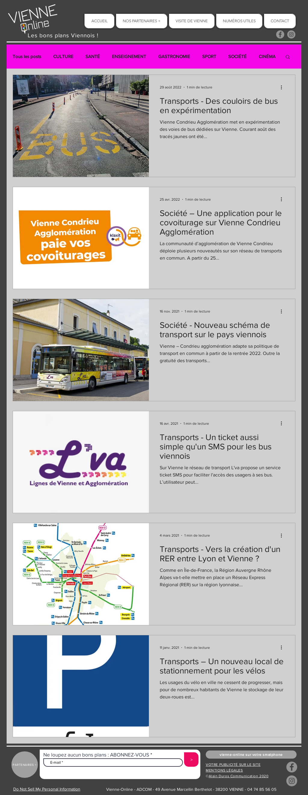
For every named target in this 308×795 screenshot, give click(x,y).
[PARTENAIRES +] (24, 764)
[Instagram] (291, 34)
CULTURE (63, 56)
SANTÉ (92, 56)
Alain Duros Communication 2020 (239, 776)
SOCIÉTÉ (237, 56)
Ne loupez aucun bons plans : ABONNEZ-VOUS (96, 754)
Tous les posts (27, 56)
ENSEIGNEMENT (129, 56)
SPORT (209, 56)
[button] (288, 57)
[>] (191, 759)
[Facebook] (280, 34)
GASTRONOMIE (174, 56)
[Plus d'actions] (283, 87)
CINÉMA (267, 56)
